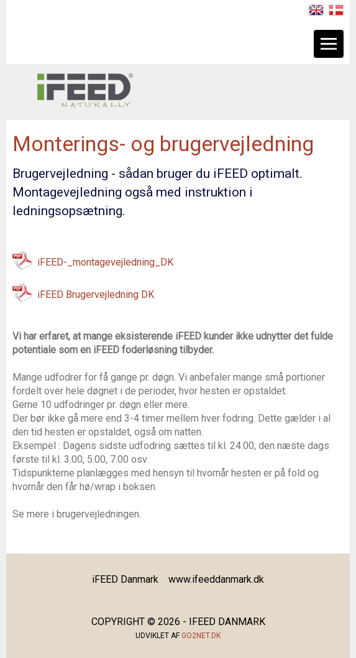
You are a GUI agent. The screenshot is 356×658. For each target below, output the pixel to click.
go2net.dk (201, 635)
